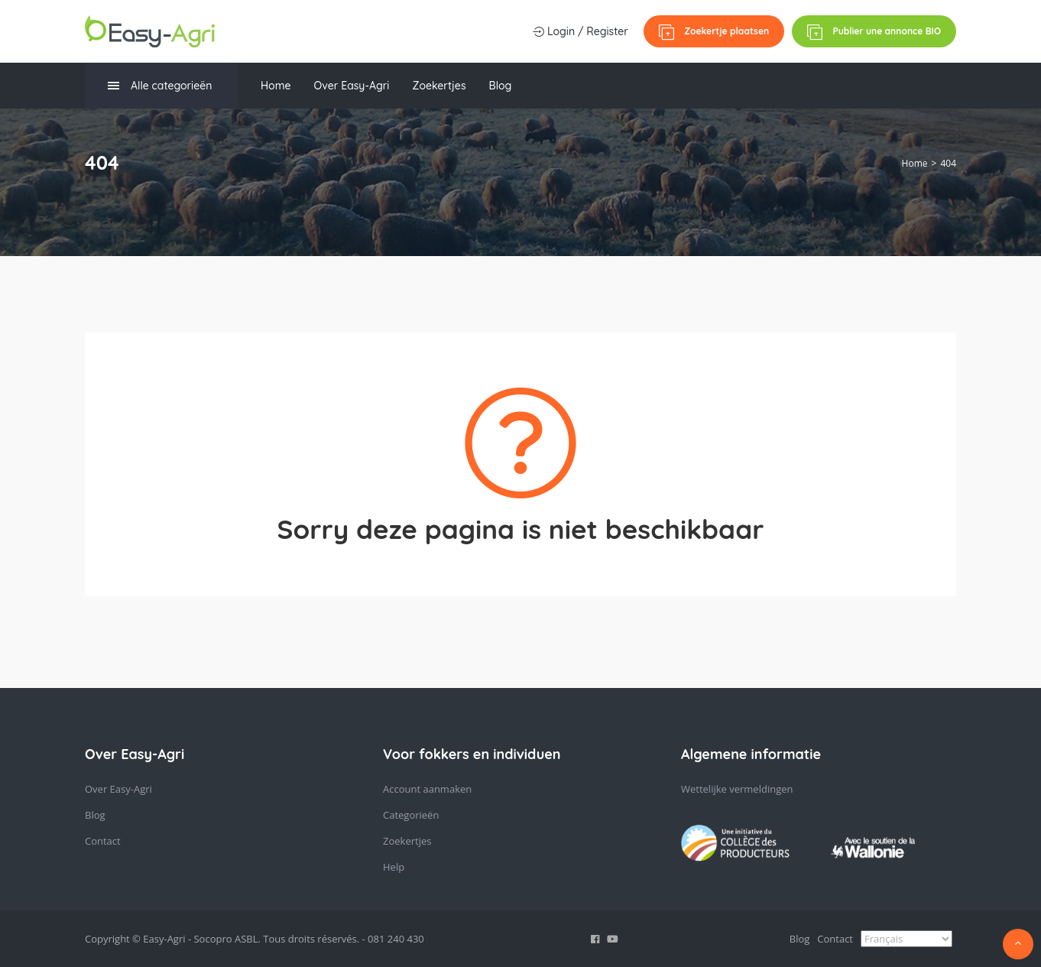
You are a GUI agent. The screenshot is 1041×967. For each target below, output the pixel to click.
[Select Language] (906, 938)
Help (393, 867)
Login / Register (580, 31)
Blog (500, 85)
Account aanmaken (427, 789)
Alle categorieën (160, 86)
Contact (103, 841)
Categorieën (411, 815)
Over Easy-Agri (351, 85)
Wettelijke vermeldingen (737, 789)
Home (275, 85)
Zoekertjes (438, 85)
